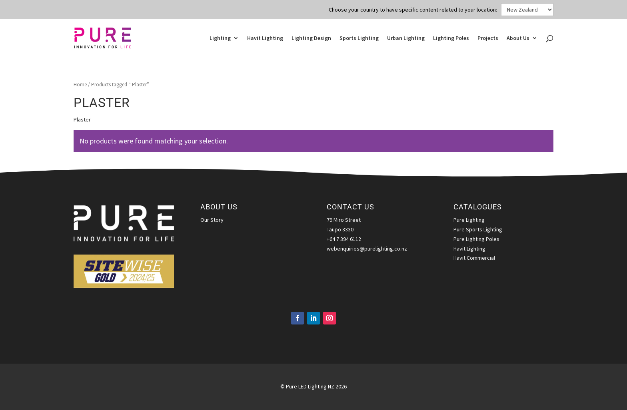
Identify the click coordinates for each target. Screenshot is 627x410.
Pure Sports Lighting (477, 229)
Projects (487, 38)
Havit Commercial (474, 257)
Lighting (220, 38)
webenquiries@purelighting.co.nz (367, 248)
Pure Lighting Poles (476, 239)
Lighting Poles (451, 38)
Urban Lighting (406, 38)
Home (80, 84)
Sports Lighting (359, 38)
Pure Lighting (469, 219)
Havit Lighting (265, 38)
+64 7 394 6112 (344, 239)
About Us (518, 38)
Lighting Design (311, 38)
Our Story (212, 219)
